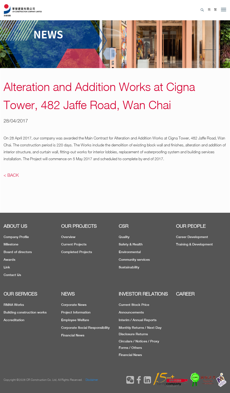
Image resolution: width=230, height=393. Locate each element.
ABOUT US (15, 226)
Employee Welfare (75, 320)
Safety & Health (131, 244)
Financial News (72, 335)
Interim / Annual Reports (137, 320)
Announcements (131, 312)
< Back (11, 175)
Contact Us (12, 275)
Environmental (130, 252)
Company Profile (16, 237)
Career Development (192, 237)
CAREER (185, 294)
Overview (68, 237)
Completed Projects (76, 252)
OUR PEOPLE (191, 226)
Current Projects (73, 244)
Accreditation (14, 320)
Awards (9, 259)
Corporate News (73, 305)
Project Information (76, 312)
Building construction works (25, 312)
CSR (123, 226)
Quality (124, 237)
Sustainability (129, 267)
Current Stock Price (134, 305)
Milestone (11, 244)
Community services (134, 259)
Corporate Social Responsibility (85, 327)
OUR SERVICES (20, 294)
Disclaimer (92, 380)
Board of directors (18, 252)
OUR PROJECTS (79, 226)
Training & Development (194, 244)
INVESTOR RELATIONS (143, 294)
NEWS (68, 294)
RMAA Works (14, 305)
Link (7, 267)
